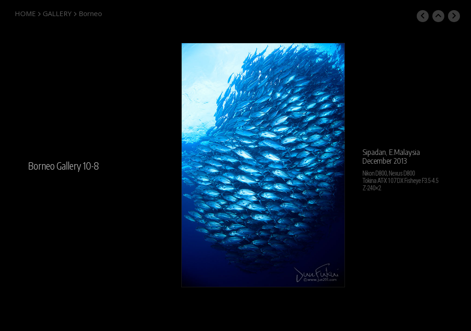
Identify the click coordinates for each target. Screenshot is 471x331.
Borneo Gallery (54, 166)
